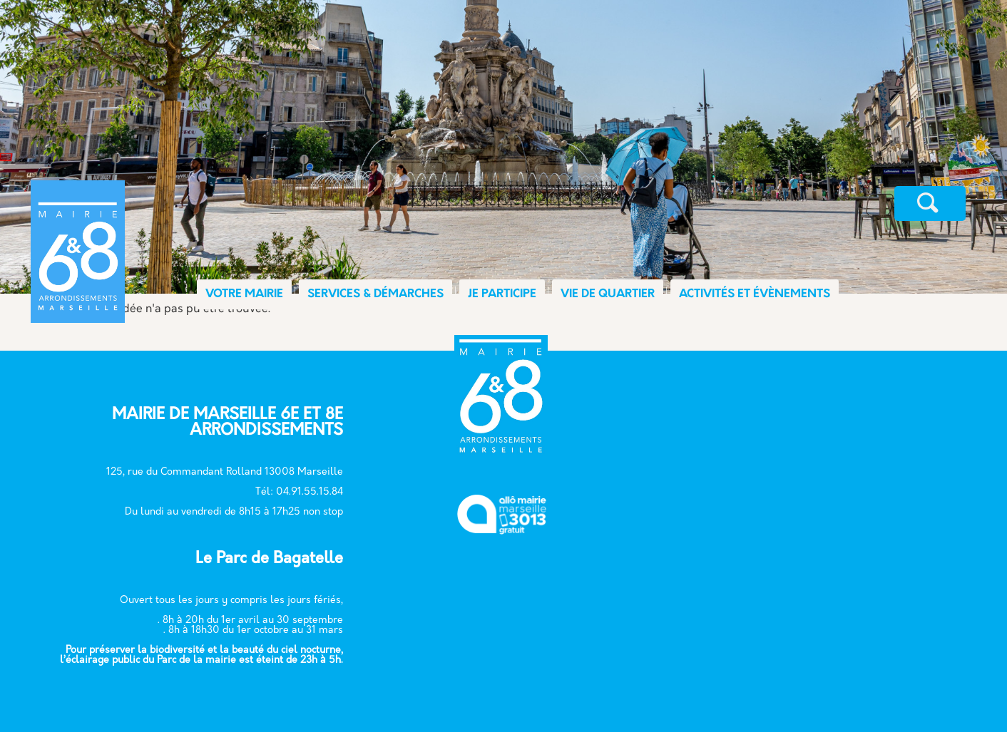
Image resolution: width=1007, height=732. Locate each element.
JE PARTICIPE (502, 294)
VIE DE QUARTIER (608, 294)
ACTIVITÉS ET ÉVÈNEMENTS (754, 294)
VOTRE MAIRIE (244, 294)
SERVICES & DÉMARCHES (375, 294)
